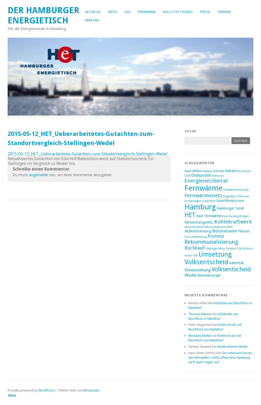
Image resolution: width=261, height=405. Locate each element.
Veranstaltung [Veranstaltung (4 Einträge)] (198, 270)
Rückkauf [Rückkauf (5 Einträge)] (195, 247)
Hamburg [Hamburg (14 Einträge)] (200, 207)
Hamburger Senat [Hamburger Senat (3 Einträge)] (230, 208)
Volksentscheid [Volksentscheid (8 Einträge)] (231, 269)
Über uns (92, 20)
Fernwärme (147, 12)
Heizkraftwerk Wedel (232, 346)
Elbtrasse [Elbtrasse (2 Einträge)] (218, 175)
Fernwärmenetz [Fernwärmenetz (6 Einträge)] (203, 195)
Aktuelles (93, 12)
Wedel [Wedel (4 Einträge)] (191, 275)
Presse (205, 12)
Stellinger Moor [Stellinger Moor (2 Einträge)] (215, 248)
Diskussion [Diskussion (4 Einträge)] (201, 175)
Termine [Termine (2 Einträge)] (231, 248)
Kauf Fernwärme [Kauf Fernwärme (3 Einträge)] (208, 216)
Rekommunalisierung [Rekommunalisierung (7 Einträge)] (211, 242)
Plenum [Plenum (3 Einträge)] (244, 231)
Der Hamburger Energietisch (43, 15)
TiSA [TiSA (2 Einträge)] (239, 248)
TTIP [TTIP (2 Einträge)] (195, 255)
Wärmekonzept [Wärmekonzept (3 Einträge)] (208, 275)
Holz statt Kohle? (178, 12)
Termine (224, 12)
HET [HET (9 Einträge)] (190, 215)
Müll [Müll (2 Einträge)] (229, 227)
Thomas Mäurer (200, 314)
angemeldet (38, 175)
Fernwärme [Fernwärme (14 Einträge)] (204, 188)
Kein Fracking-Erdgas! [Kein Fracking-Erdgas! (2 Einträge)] (235, 216)
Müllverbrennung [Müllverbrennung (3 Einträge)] (198, 231)
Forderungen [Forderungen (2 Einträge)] (193, 201)
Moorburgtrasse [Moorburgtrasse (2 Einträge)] (215, 227)
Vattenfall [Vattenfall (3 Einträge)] (236, 263)
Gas (127, 12)
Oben (12, 395)
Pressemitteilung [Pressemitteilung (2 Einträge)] (196, 237)
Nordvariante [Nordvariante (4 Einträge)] (224, 231)
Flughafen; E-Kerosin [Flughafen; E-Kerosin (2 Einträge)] (236, 196)
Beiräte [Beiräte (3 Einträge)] (230, 171)
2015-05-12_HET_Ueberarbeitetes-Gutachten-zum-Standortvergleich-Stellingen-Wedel (87, 153)
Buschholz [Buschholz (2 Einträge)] (244, 171)
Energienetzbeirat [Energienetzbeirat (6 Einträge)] (206, 181)
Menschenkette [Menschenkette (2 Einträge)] (194, 227)
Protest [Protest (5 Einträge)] (215, 236)
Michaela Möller (200, 336)
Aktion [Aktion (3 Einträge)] (197, 171)
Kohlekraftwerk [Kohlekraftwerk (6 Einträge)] (233, 222)
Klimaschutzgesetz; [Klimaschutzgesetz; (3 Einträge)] (199, 222)
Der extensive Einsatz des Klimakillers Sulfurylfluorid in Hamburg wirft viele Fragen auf (220, 357)
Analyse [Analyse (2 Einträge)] (207, 171)
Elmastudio (91, 390)
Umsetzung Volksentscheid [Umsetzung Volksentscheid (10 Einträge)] (208, 258)
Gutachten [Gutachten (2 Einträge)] (209, 201)
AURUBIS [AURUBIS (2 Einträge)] (219, 171)
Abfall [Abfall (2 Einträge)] (188, 171)
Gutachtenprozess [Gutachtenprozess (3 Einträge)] (230, 201)
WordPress (46, 390)
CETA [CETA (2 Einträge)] (187, 175)
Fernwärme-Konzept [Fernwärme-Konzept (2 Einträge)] (236, 189)
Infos (112, 12)
